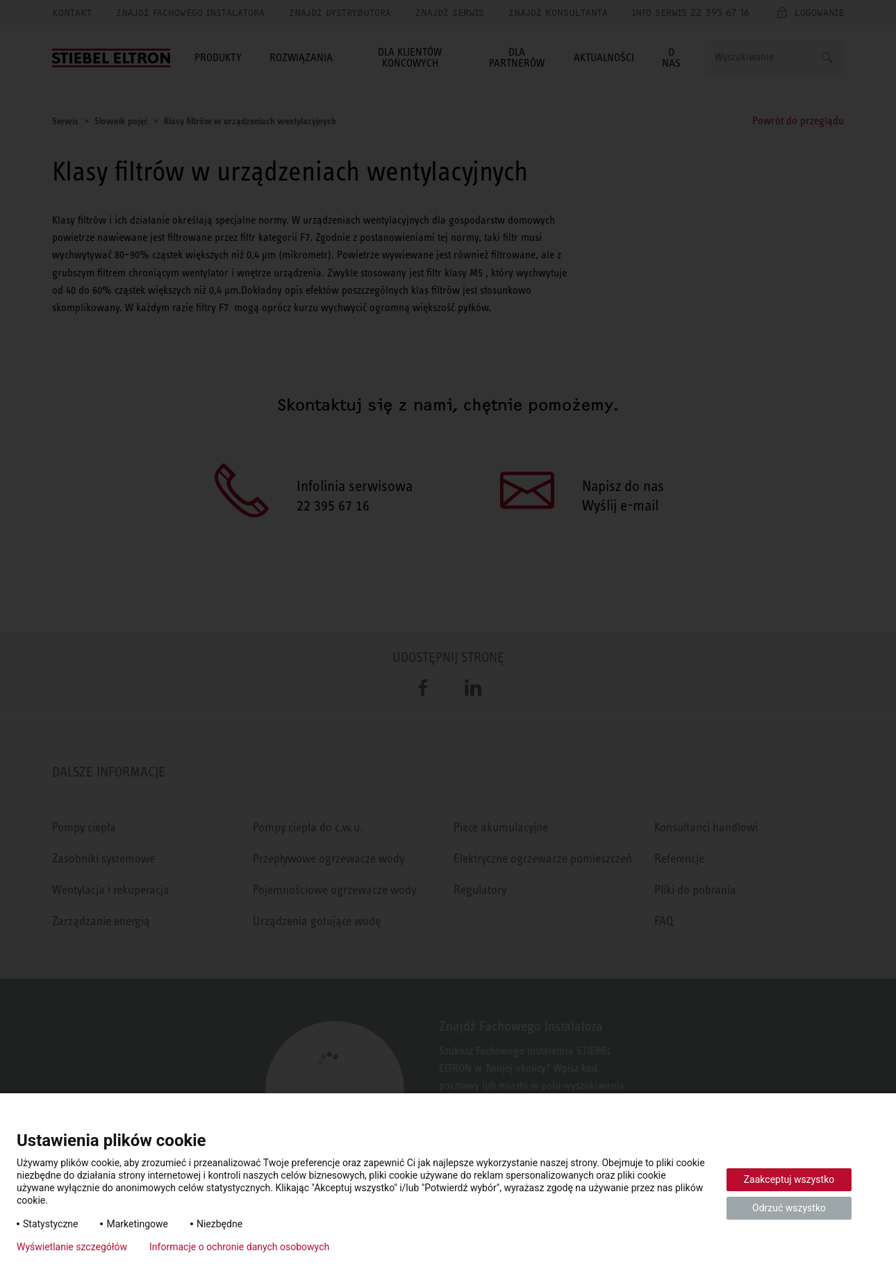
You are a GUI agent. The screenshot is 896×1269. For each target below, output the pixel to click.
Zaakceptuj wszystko (789, 1179)
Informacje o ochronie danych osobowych (239, 1246)
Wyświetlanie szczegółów (72, 1246)
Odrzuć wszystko (789, 1207)
